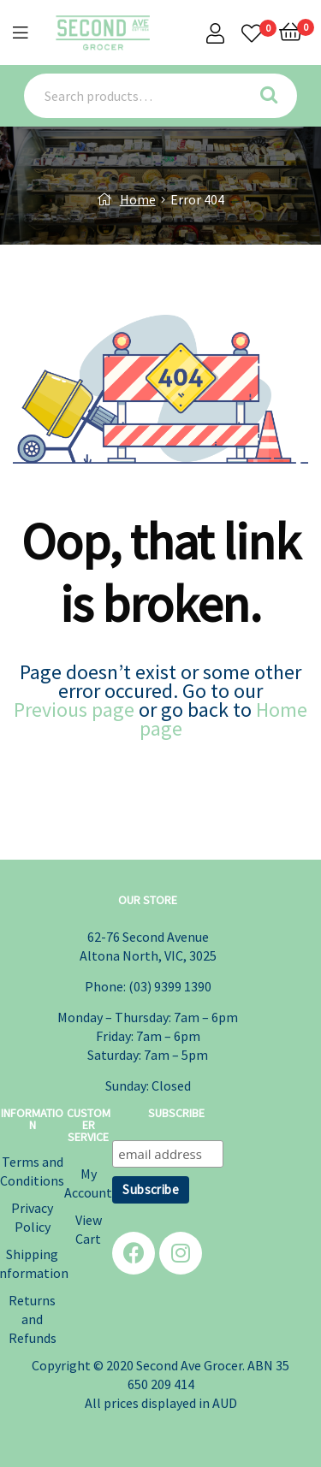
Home (138, 199)
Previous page (74, 709)
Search (275, 95)
